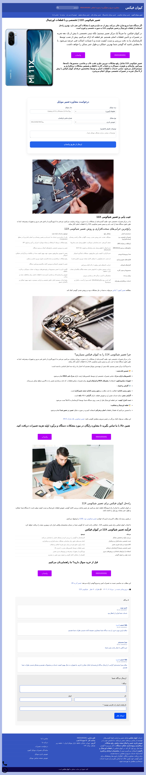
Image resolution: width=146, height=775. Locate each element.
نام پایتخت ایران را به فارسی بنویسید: (114, 705)
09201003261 (82, 738)
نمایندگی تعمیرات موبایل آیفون (37, 750)
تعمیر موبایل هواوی (84, 15)
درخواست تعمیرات (41, 746)
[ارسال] (58, 7)
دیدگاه (124, 683)
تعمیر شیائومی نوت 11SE (88, 519)
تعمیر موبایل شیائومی (123, 15)
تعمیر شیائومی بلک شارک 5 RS (73, 419)
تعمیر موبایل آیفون (136, 15)
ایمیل (69, 696)
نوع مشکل (113, 118)
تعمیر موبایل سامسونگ (109, 15)
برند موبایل (113, 107)
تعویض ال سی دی (71, 15)
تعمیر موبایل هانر (96, 15)
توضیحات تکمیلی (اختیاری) (108, 129)
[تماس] (5, 763)
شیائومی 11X (83, 589)
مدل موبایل (68, 107)
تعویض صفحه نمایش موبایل (38, 758)
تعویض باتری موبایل (41, 754)
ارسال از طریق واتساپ (73, 144)
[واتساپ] (5, 770)
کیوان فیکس (133, 7)
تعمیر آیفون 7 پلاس (118, 290)
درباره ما (62, 15)
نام (125, 696)
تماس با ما (55, 15)
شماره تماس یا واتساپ (65, 118)
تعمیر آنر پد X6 (76, 583)
